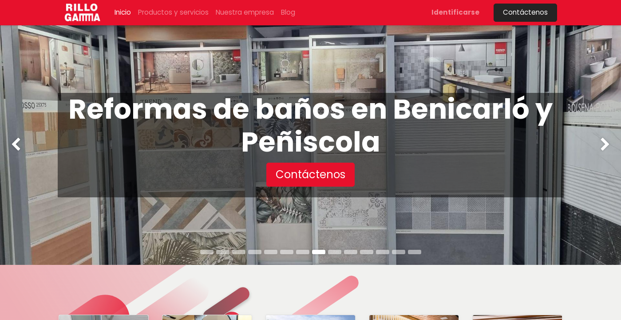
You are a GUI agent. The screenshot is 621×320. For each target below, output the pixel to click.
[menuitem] (122, 12)
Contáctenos (525, 12)
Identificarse (455, 12)
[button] (310, 175)
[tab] (207, 252)
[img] (25, 145)
